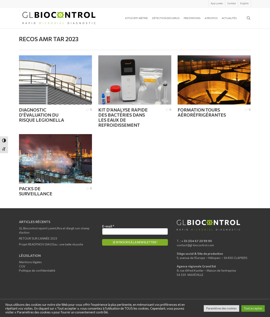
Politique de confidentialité (37, 270)
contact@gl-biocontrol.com (195, 245)
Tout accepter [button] (253, 308)
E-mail (108, 226)
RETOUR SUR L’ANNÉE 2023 (38, 238)
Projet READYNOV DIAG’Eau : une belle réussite (51, 244)
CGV (22, 266)
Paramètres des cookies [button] (221, 308)
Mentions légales (30, 262)
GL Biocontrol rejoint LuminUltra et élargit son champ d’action (54, 230)
